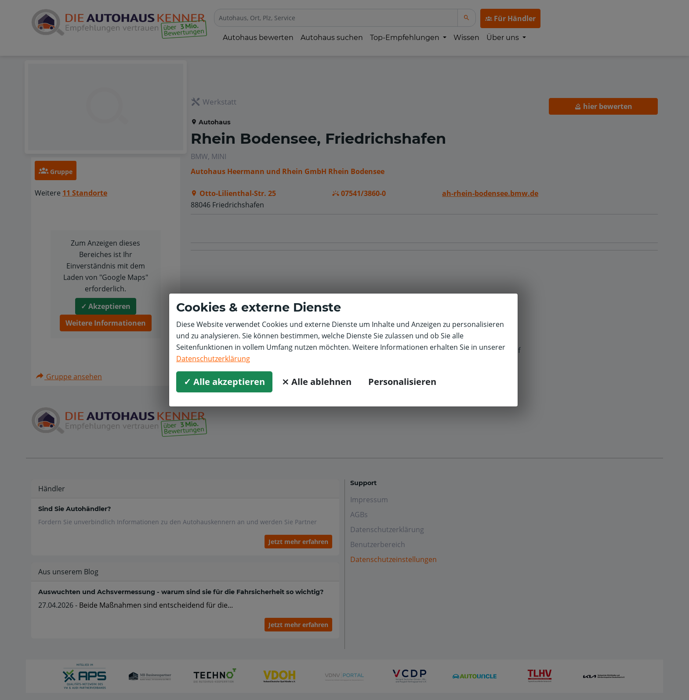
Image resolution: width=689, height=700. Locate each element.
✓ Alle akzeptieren (224, 382)
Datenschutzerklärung (213, 358)
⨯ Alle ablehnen (317, 382)
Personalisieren (402, 382)
